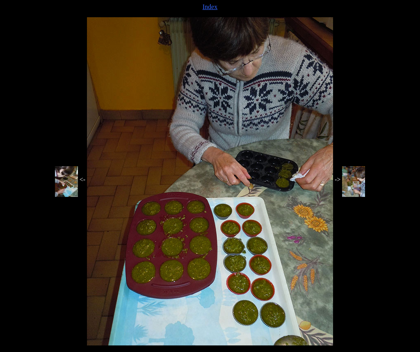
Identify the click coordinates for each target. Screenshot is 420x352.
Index (210, 6)
